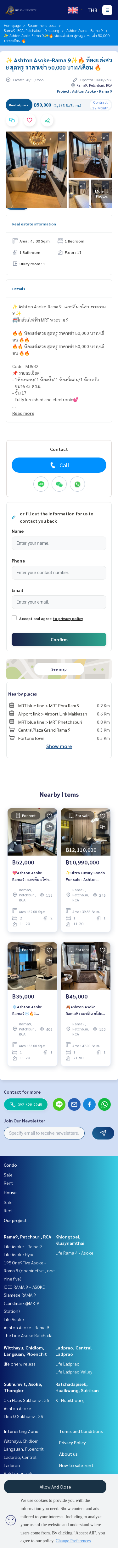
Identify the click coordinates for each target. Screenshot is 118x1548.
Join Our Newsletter (24, 1120)
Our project (15, 1220)
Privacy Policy (72, 1442)
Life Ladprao (67, 1364)
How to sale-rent (76, 1465)
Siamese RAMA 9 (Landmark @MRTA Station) (21, 1303)
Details (18, 288)
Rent (8, 1183)
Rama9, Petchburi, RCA (27, 1236)
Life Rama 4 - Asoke (74, 1253)
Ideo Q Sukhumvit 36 (23, 1416)
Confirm (59, 639)
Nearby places (22, 694)
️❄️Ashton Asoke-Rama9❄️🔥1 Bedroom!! (27, 1010)
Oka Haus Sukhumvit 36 (26, 1400)
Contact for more (22, 1092)
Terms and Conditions (81, 1431)
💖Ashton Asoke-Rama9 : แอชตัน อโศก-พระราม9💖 (31, 876)
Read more (23, 413)
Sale (8, 1174)
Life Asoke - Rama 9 (23, 1246)
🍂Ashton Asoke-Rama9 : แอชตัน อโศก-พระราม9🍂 (85, 1010)
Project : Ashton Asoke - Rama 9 (84, 91)
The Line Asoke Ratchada (28, 1335)
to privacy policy (68, 618)
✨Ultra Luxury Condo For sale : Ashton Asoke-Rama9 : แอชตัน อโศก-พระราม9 (85, 876)
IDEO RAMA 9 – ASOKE (24, 1287)
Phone (18, 560)
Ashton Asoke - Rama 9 (84, 30)
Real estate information (34, 223)
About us (68, 1454)
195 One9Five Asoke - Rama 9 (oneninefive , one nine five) (29, 1270)
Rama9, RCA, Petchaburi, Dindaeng (31, 30)
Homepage (12, 25)
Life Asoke (14, 1319)
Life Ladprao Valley (73, 1371)
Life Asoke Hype (19, 1254)
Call (59, 465)
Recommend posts (42, 25)
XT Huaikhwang (70, 1400)
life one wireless (20, 1364)
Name (18, 531)
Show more (59, 746)
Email (17, 590)
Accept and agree (35, 618)
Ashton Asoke (17, 1408)
